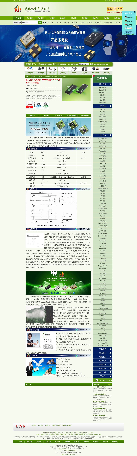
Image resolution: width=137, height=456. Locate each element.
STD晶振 (102, 310)
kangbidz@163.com (101, 64)
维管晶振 (102, 196)
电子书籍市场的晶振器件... (99, 401)
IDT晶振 (102, 171)
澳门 (85, 434)
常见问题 (76, 442)
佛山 (52, 434)
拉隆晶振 (102, 178)
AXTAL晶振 (102, 335)
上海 (47, 434)
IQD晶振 (102, 275)
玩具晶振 (49, 438)
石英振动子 (21, 437)
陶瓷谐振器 (102, 87)
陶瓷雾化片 (98, 22)
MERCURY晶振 (102, 223)
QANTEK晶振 (103, 231)
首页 (27, 76)
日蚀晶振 (102, 191)
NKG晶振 (102, 132)
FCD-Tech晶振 (103, 325)
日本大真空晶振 (102, 138)
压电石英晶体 (87, 437)
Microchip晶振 (103, 278)
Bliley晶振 (102, 303)
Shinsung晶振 (102, 268)
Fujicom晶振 (102, 246)
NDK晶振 (102, 153)
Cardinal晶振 (102, 203)
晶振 (52, 22)
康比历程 (57, 442)
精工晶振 (102, 143)
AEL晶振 (102, 201)
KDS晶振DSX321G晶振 (79, 438)
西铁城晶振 (102, 146)
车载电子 (102, 349)
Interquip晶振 (102, 248)
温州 (64, 434)
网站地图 (121, 1)
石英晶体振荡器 (66, 425)
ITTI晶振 (102, 251)
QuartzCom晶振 (102, 233)
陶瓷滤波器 (102, 90)
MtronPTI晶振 (102, 228)
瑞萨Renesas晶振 (102, 340)
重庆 (97, 434)
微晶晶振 (102, 161)
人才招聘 (67, 442)
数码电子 (102, 353)
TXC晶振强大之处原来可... (99, 394)
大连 (75, 434)
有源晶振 (58, 22)
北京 (44, 434)
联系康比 (115, 442)
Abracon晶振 (102, 163)
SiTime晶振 (102, 181)
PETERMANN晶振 (102, 323)
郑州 (82, 434)
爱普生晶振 (102, 141)
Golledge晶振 (102, 168)
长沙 (70, 434)
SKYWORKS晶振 (103, 343)
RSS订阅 (105, 442)
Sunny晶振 (103, 338)
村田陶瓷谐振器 (100, 437)
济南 (95, 434)
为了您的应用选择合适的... (99, 415)
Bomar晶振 (103, 300)
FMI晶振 (102, 330)
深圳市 (37, 434)
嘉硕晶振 (102, 127)
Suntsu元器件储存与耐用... (100, 387)
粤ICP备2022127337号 (68, 454)
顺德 (57, 434)
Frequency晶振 (103, 213)
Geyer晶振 (102, 216)
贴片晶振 (102, 100)
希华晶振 (102, 114)
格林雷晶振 (102, 186)
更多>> (109, 384)
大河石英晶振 (102, 156)
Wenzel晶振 (102, 315)
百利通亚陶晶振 (102, 122)
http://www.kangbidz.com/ (71, 373)
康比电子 (104, 78)
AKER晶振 (103, 129)
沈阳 (87, 434)
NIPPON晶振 (102, 293)
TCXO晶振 (116, 437)
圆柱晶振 (62, 437)
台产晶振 (102, 106)
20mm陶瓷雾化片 (89, 438)
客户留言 (86, 442)
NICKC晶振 (102, 295)
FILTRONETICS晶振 (102, 308)
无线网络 (102, 365)
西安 (80, 434)
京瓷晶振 (47, 425)
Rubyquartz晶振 (102, 266)
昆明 (92, 434)
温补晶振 (89, 22)
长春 (77, 434)
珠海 (59, 434)
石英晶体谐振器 (56, 425)
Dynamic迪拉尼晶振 (102, 345)
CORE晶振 (103, 290)
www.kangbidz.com (70, 450)
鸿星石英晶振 (102, 117)
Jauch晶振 (102, 173)
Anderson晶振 (102, 285)
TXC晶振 (102, 124)
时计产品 (102, 361)
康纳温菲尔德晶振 (102, 188)
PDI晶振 (102, 263)
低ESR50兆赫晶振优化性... (99, 408)
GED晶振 (102, 305)
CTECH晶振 (102, 273)
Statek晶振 (103, 183)
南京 (72, 434)
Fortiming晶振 (102, 288)
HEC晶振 (102, 328)
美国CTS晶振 (102, 158)
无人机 (102, 376)
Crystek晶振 (102, 206)
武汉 (67, 434)
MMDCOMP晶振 (102, 226)
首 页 (20, 442)
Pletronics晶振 (102, 176)
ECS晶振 (102, 166)
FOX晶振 (102, 211)
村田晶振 (102, 148)
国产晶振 (102, 84)
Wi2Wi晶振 (102, 243)
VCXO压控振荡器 (109, 437)
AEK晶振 (102, 198)
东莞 (49, 434)
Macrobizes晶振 (102, 333)
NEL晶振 (102, 318)
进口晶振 (102, 135)
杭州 (62, 434)
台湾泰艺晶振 (102, 119)
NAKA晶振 (102, 258)
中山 (54, 434)
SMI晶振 (102, 270)
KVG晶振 (102, 218)
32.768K (82, 22)
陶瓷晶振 (66, 22)
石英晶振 (74, 22)
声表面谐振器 (108, 22)
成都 (100, 434)
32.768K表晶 (39, 437)
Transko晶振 (102, 241)
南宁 (90, 434)
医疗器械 (102, 372)
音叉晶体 (102, 95)
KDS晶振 (117, 22)
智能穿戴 (102, 368)
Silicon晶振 (102, 283)
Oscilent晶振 (102, 261)
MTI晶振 (102, 256)
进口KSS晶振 (102, 151)
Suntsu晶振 (103, 238)
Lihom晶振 (103, 253)
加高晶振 (102, 112)
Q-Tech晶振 (102, 313)
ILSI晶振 (102, 221)
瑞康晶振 (102, 193)
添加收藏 (114, 1)
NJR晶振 (102, 280)
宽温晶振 (71, 437)
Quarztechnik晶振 (102, 236)
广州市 (41, 434)
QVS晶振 (102, 298)
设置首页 (107, 1)
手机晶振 (76, 437)
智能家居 (102, 357)
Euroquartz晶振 (102, 208)
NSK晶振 (102, 109)
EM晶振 (102, 320)
